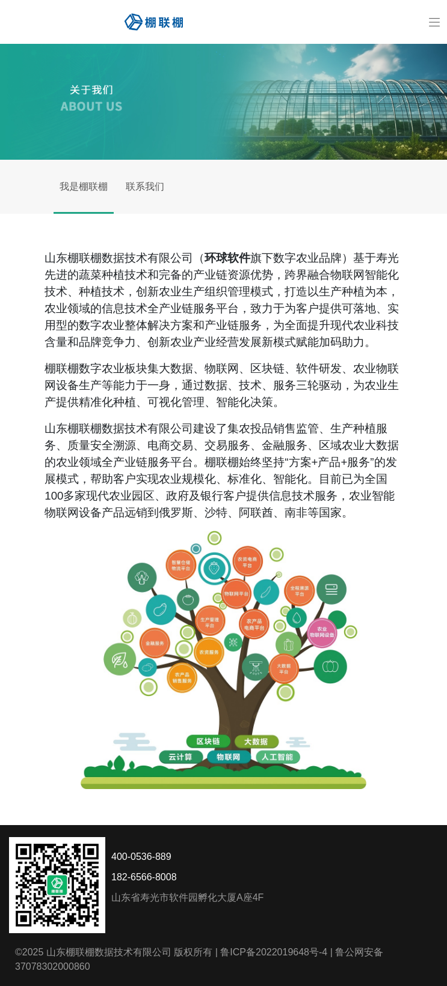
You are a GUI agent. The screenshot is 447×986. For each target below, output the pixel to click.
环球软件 (227, 258)
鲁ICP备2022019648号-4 (273, 952)
